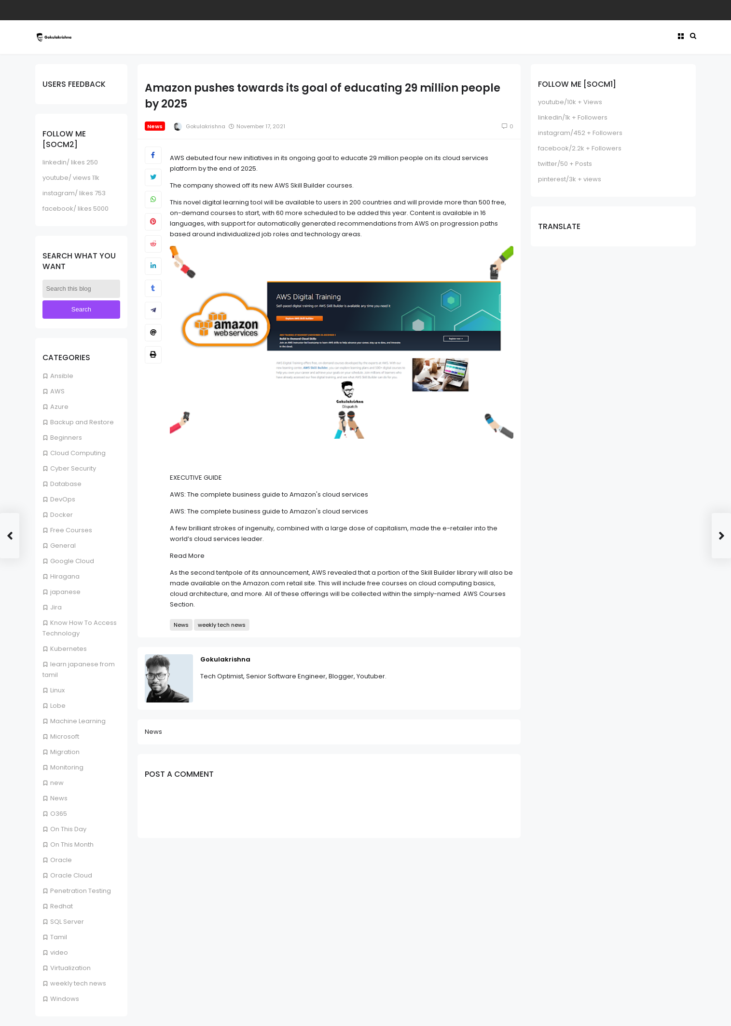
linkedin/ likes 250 (70, 162)
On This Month (72, 844)
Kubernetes (68, 648)
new (57, 782)
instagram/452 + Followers (580, 132)
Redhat (61, 906)
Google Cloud (72, 561)
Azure (59, 406)
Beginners (66, 437)
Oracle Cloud (71, 875)
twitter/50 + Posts (565, 163)
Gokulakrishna (225, 659)
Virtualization (70, 967)
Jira (56, 607)
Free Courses (71, 530)
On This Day (68, 829)
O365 (58, 813)
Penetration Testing (80, 890)
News (59, 798)
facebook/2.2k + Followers (579, 148)
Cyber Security (73, 468)
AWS (57, 391)
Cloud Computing (78, 453)
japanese (65, 591)
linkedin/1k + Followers (572, 117)
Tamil (58, 937)
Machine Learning (78, 721)
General (63, 545)
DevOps (62, 499)
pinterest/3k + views (569, 179)
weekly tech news (78, 983)
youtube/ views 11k (70, 177)
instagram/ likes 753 (74, 193)
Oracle (61, 859)
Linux (57, 690)
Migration (65, 751)
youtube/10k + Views (570, 102)
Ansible (61, 375)
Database (66, 483)
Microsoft (64, 736)
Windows (64, 998)
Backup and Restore (82, 422)
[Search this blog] (81, 289)
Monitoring (66, 767)
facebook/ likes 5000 (75, 208)
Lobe (58, 705)
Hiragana (65, 576)
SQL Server (67, 921)
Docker (61, 514)
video (59, 952)
